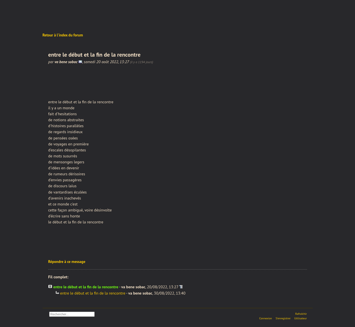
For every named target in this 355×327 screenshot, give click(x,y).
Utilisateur (300, 318)
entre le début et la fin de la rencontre (92, 293)
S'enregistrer (283, 318)
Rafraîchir (301, 314)
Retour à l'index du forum (63, 35)
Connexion (265, 318)
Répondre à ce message (67, 261)
